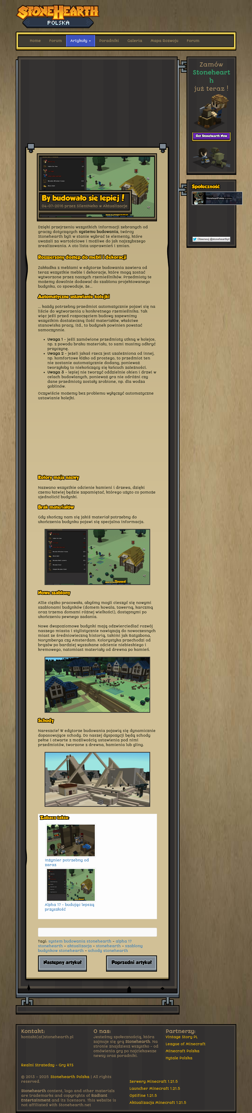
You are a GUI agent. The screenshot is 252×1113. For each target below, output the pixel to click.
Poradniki (109, 41)
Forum (55, 41)
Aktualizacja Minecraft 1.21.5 (158, 1103)
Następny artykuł (62, 962)
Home (35, 41)
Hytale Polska (179, 1058)
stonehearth (108, 946)
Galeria (134, 41)
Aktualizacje (115, 206)
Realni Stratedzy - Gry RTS (47, 1065)
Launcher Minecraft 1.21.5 (155, 1089)
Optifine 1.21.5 (143, 1096)
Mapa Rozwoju (164, 41)
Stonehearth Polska (69, 1077)
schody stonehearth (108, 951)
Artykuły (80, 41)
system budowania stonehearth (79, 941)
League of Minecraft (186, 1044)
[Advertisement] (98, 69)
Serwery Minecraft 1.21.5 (154, 1081)
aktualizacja (79, 946)
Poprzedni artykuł (131, 962)
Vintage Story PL (182, 1037)
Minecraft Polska (182, 1051)
